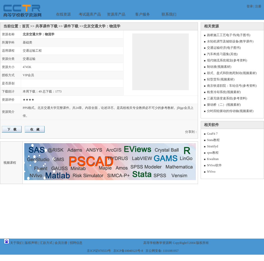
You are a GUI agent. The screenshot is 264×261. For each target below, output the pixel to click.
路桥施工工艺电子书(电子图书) (228, 35)
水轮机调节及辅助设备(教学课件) (230, 41)
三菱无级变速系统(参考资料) (227, 98)
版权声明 (31, 243)
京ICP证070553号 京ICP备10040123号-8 (115, 251)
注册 (258, 6)
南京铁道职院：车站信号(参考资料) (232, 86)
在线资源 (63, 14)
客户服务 (142, 14)
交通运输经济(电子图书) (224, 48)
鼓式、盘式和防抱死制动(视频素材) (232, 73)
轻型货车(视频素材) (220, 79)
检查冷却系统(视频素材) (224, 92)
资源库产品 (116, 14)
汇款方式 (46, 243)
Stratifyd (212, 146)
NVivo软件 (214, 165)
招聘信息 (76, 243)
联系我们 (169, 14)
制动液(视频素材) (219, 67)
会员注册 (61, 243)
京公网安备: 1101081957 (162, 251)
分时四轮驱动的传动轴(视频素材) (230, 111)
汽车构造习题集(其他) (222, 54)
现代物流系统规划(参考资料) (227, 60)
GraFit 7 (212, 134)
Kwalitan (213, 159)
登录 (250, 6)
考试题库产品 (90, 14)
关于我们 (16, 243)
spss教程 (213, 152)
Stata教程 (213, 140)
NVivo (211, 171)
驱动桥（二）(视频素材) (224, 105)
